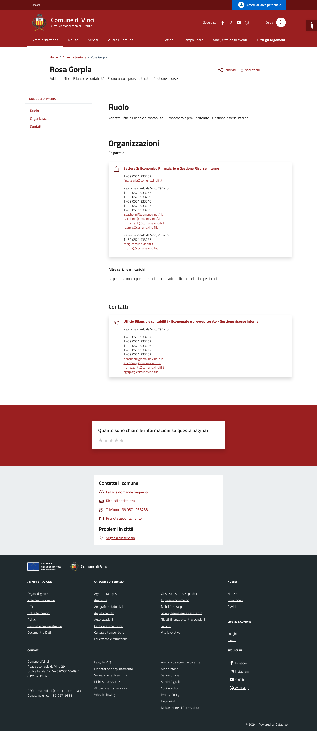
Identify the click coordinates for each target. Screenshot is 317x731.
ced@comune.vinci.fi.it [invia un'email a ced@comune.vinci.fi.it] (138, 244)
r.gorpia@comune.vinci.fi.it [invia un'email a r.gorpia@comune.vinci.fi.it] (141, 227)
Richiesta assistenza (108, 681)
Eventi (232, 640)
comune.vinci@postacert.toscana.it (57, 690)
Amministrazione (45, 40)
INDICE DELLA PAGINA (58, 99)
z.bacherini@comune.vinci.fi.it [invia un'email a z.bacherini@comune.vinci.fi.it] (143, 214)
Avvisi (232, 606)
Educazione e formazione (111, 638)
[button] (311, 25)
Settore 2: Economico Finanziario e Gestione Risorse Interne (171, 168)
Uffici (30, 606)
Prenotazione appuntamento (113, 668)
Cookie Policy (170, 688)
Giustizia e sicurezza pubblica (180, 593)
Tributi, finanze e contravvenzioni (183, 619)
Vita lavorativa (170, 632)
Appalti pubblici (104, 613)
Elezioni (168, 40)
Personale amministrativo (44, 625)
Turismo (166, 625)
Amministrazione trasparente (180, 662)
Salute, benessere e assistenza (181, 613)
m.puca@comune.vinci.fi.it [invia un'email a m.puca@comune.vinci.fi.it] (141, 248)
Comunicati (235, 600)
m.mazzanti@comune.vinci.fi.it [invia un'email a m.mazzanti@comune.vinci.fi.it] (144, 223)
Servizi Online (170, 675)
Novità (73, 40)
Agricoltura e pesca (107, 593)
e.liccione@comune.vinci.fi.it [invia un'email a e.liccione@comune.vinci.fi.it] (142, 219)
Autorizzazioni (103, 619)
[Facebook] (221, 22)
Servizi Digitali (170, 681)
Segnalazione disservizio (110, 675)
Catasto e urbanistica (108, 625)
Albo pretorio (169, 668)
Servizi (93, 40)
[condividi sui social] (227, 69)
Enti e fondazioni (38, 613)
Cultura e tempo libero (109, 632)
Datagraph (282, 724)
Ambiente (100, 600)
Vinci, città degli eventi (230, 40)
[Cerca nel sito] (281, 22)
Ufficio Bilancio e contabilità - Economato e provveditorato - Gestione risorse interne (191, 321)
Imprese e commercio (175, 600)
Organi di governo (39, 593)
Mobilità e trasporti (173, 606)
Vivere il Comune (120, 40)
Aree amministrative (41, 600)
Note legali (168, 701)
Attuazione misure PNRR (111, 688)
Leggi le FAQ (102, 662)
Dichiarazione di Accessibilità (180, 707)
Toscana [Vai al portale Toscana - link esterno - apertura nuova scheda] (36, 5)
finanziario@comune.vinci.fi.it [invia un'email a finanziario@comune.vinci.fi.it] (143, 180)
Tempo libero (193, 40)
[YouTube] (237, 22)
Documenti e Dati (39, 632)
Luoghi (232, 633)
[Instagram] (229, 22)
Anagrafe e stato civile (109, 606)
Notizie (232, 593)
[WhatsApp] (245, 22)
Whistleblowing (104, 694)
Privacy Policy (170, 694)
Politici (31, 619)
